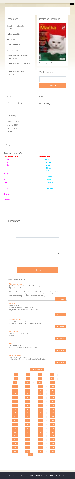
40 (53, 409)
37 (15, 409)
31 (40, 401)
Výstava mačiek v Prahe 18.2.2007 (15, 72)
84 (53, 451)
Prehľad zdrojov (45, 103)
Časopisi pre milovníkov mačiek (16, 27)
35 (40, 405)
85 (30, 455)
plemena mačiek (13, 50)
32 (53, 401)
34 (27, 405)
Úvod (2, 145)
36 (53, 405)
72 (53, 440)
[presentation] (37, 260)
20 (53, 390)
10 (27, 382)
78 (27, 447)
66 (27, 436)
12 (52, 382)
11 (40, 382)
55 (40, 424)
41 (15, 413)
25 (15, 398)
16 (53, 386)
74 (27, 443)
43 (40, 413)
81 (15, 451)
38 (27, 409)
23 (40, 394)
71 (40, 440)
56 (53, 424)
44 (53, 413)
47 (40, 417)
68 (53, 436)
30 (27, 401)
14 (27, 386)
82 (27, 451)
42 (27, 413)
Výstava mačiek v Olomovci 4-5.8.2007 (18, 65)
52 (53, 421)
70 (27, 440)
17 (15, 390)
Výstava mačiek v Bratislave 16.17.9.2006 (17, 56)
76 (53, 443)
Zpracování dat (52, 475)
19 (40, 390)
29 (15, 401)
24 (53, 394)
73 (15, 443)
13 (15, 386)
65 (15, 436)
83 (40, 451)
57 (15, 428)
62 (27, 432)
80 (53, 447)
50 (27, 421)
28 (53, 398)
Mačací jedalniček (13, 34)
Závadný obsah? (35, 475)
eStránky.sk (21, 475)
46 (27, 417)
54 (27, 424)
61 (15, 432)
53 (15, 424)
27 (40, 398)
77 (15, 447)
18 (27, 390)
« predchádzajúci (36, 369)
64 (53, 432)
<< (10, 103)
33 (15, 405)
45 (15, 417)
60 (53, 428)
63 (40, 432)
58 (27, 428)
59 (40, 428)
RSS (63, 475)
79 (40, 447)
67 (40, 436)
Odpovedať (60, 299)
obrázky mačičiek (13, 45)
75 (40, 443)
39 (40, 409)
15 (40, 386)
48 (53, 417)
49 (15, 421)
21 (15, 394)
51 (40, 421)
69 (15, 440)
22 (27, 394)
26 (27, 398)
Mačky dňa (10, 39)
